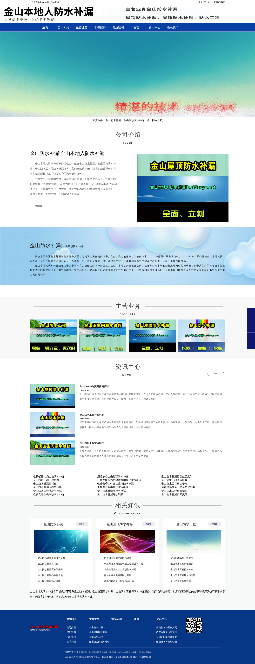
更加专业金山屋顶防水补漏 (112, 487)
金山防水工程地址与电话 (47, 490)
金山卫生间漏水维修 (99, 641)
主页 (45, 27)
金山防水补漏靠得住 (45, 483)
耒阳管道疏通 (109, 652)
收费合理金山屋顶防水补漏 (48, 494)
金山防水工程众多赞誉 (167, 637)
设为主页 (202, 2)
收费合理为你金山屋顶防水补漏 (115, 483)
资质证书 (71, 632)
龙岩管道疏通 (95, 652)
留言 (136, 619)
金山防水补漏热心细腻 (110, 494)
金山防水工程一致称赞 (92, 414)
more (39, 206)
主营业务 (94, 619)
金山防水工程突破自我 (92, 443)
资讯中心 (161, 619)
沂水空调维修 (80, 652)
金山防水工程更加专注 (174, 483)
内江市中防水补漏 (126, 652)
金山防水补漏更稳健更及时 (94, 386)
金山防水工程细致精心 (174, 490)
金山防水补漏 (53, 524)
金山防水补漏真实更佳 (174, 494)
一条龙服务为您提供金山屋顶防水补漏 (119, 480)
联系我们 (221, 2)
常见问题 (116, 619)
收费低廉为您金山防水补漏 (48, 476)
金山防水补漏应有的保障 (47, 487)
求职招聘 (71, 637)
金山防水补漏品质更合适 (111, 490)
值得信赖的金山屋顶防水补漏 (178, 487)
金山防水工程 (186, 524)
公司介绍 (72, 619)
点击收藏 (212, 2)
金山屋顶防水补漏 (120, 524)
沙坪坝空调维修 (143, 652)
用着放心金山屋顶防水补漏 (112, 476)
